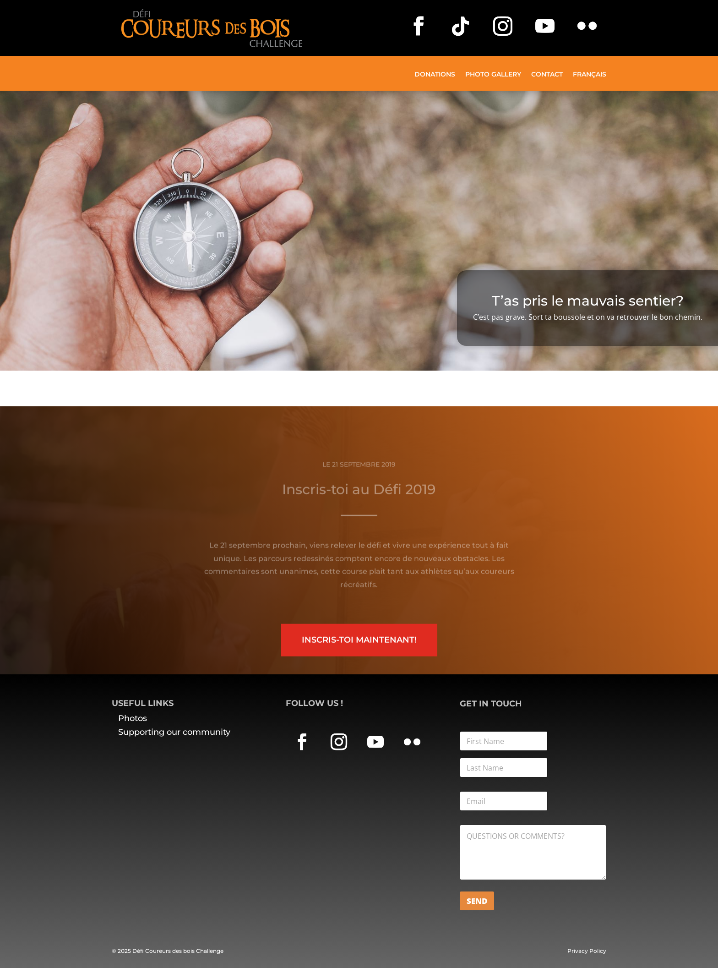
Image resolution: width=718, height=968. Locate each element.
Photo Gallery (493, 74)
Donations (434, 74)
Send (477, 901)
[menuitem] (589, 81)
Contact (547, 74)
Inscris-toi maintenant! (359, 657)
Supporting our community (174, 732)
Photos (132, 718)
